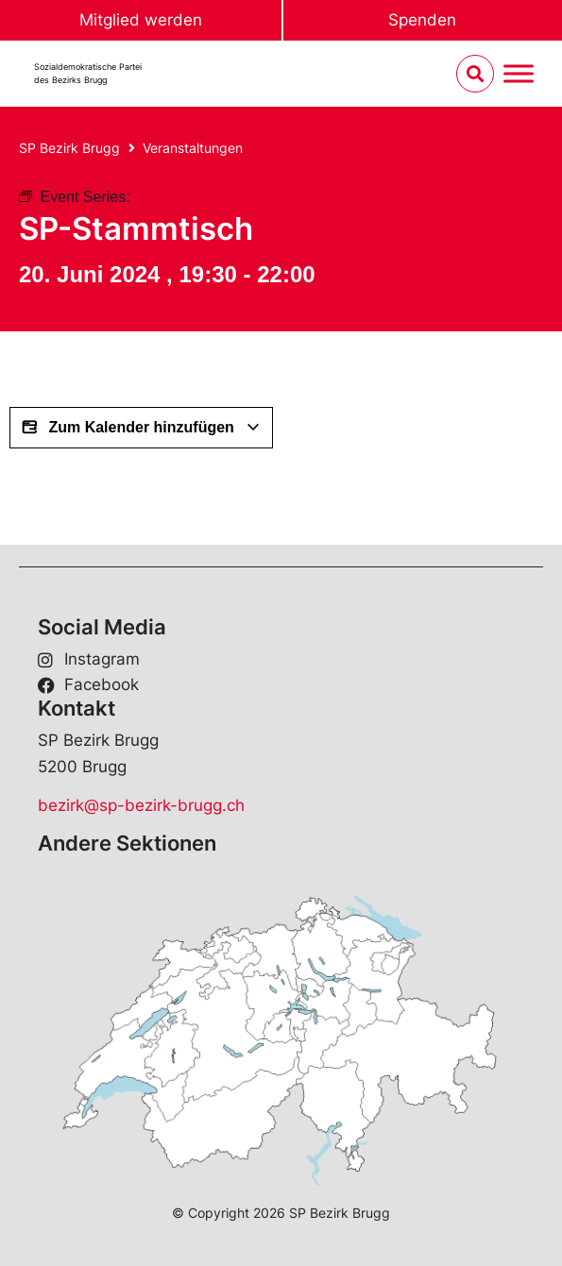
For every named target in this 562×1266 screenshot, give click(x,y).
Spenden (422, 19)
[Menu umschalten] (518, 74)
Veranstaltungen (193, 148)
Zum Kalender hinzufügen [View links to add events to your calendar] (141, 427)
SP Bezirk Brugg (69, 148)
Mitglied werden (140, 19)
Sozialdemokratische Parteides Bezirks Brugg (88, 73)
